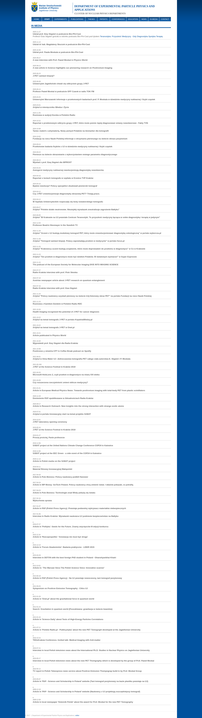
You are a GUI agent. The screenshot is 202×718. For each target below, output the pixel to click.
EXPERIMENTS (61, 19)
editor (77, 715)
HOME (36, 19)
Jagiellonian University (48, 11)
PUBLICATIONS (77, 19)
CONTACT (165, 19)
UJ (35, 8)
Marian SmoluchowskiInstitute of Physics (50, 6)
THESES (91, 19)
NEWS (143, 19)
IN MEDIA (154, 19)
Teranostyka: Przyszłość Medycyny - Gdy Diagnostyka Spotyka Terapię (131, 36)
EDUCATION (133, 19)
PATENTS (103, 19)
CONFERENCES (118, 19)
